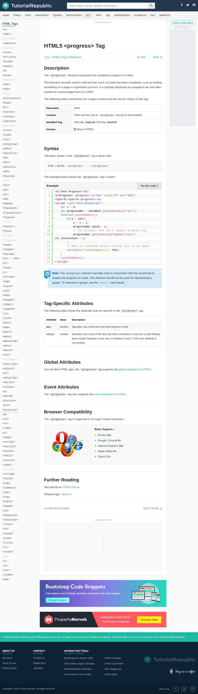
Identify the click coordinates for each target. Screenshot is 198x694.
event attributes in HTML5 (110, 394)
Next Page (151, 508)
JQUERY (57, 15)
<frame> (7, 235)
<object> (8, 368)
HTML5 (17, 15)
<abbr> (7, 34)
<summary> (9, 487)
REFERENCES (122, 15)
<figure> (8, 217)
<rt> (5, 423)
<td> (5, 510)
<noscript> (10, 364)
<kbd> (6, 295)
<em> (5, 199)
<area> (7, 52)
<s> (4, 432)
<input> (7, 286)
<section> (9, 446)
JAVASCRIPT (42, 15)
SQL (108, 15)
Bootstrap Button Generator (78, 669)
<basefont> (10, 80)
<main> (7, 322)
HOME (5, 15)
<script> (8, 442)
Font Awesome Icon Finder (77, 674)
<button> (8, 112)
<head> (7, 245)
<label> (7, 304)
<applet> (8, 47)
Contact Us (38, 658)
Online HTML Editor (182, 23)
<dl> (5, 190)
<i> (4, 272)
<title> (7, 542)
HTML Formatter (112, 658)
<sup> (6, 492)
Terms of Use (9, 663)
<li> (5, 313)
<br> (5, 107)
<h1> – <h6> (11, 258)
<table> (7, 501)
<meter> (7, 350)
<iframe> (8, 277)
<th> (5, 529)
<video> (7, 574)
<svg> (6, 497)
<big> (6, 93)
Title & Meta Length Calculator (79, 663)
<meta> (7, 345)
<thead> (7, 533)
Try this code (149, 185)
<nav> (6, 354)
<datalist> (10, 153)
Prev (143, 57)
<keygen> (8, 299)
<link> (7, 318)
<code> (7, 134)
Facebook (140, 637)
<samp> (7, 437)
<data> (7, 148)
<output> (8, 387)
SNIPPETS (164, 15)
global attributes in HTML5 (135, 369)
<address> (9, 43)
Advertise (38, 668)
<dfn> (6, 171)
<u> (4, 561)
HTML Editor (110, 674)
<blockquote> (11, 98)
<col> (6, 139)
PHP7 (99, 15)
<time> (7, 538)
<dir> (6, 180)
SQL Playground (112, 669)
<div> (6, 185)
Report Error (39, 663)
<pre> (6, 405)
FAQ (152, 15)
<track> (7, 551)
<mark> (7, 331)
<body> (7, 102)
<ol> (5, 373)
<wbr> (6, 579)
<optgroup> (10, 377)
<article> (9, 57)
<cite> (7, 130)
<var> (6, 570)
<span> (7, 464)
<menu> (7, 336)
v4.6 (88, 15)
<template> (10, 515)
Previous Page (58, 508)
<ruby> (7, 428)
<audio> (7, 66)
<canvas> (8, 116)
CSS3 (28, 15)
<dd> (5, 157)
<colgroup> (10, 144)
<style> (7, 478)
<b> (4, 70)
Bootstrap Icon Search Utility (78, 658)
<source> (8, 460)
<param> (7, 396)
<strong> (8, 474)
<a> (4, 29)
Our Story (7, 658)
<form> (7, 231)
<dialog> (8, 176)
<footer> (8, 226)
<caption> (9, 121)
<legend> (8, 309)
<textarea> (10, 519)
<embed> (7, 203)
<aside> (7, 61)
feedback (83, 637)
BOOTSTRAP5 (74, 15)
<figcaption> (11, 213)
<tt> (5, 556)
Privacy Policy (9, 668)
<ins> (6, 290)
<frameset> (10, 240)
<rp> (5, 419)
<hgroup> (8, 254)
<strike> (8, 469)
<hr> (5, 263)
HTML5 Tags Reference (66, 57)
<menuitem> (10, 341)
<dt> (5, 194)
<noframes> (10, 359)
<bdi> (6, 84)
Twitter (156, 637)
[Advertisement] (103, 31)
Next (156, 57)
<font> (7, 222)
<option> (8, 382)
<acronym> (9, 38)
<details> (9, 167)
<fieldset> (10, 208)
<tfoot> (7, 524)
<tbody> (7, 506)
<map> (6, 327)
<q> (4, 414)
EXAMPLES (140, 15)
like (59, 637)
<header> (8, 249)
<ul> (5, 565)
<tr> (5, 547)
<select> (8, 451)
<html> (7, 267)
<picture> (9, 400)
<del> (6, 162)
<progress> (10, 410)
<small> (7, 455)
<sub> (6, 483)
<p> (4, 391)
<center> (8, 125)
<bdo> (6, 89)
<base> (7, 75)
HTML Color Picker (114, 663)
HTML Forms (71, 487)
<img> (6, 281)
